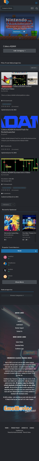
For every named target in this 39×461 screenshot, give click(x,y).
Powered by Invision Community (15, 432)
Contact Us (19, 331)
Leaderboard (19, 325)
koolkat (26, 235)
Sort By (34, 68)
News (19, 318)
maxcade (6, 175)
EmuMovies (9, 235)
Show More (19, 282)
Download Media (19, 345)
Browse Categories (17, 295)
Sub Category (19, 51)
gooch (5, 134)
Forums (19, 321)
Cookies (32, 428)
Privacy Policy (15, 428)
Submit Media (19, 342)
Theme (7, 428)
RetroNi (5, 91)
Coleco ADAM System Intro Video (15, 172)
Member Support (19, 328)
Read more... (19, 32)
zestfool (10, 256)
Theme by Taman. (27, 432)
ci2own (10, 276)
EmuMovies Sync (19, 349)
